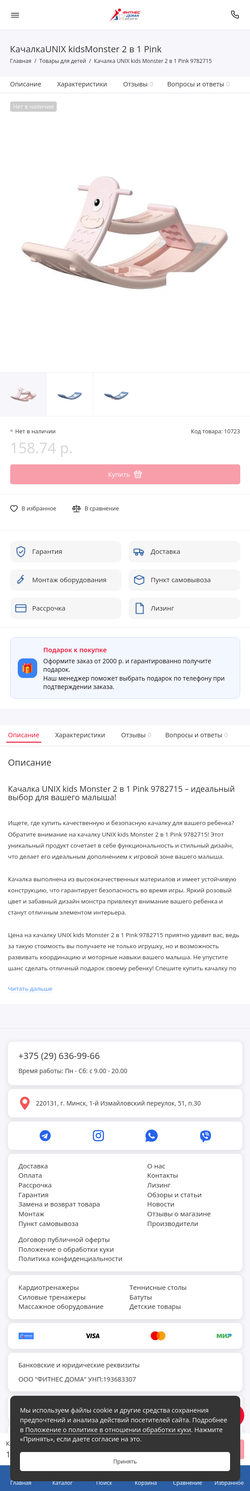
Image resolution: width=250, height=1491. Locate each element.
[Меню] (15, 15)
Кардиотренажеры (49, 1287)
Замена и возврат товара (59, 1203)
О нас (156, 1165)
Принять (125, 1461)
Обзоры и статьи (174, 1194)
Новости (161, 1203)
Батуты (140, 1296)
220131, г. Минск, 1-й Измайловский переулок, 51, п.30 (118, 1103)
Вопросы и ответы (198, 84)
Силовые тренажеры (52, 1296)
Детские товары (155, 1306)
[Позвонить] (235, 15)
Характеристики (82, 84)
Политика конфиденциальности (71, 1258)
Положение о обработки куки (66, 1249)
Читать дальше (30, 989)
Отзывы (138, 84)
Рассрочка (35, 1184)
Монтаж (31, 1213)
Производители (172, 1223)
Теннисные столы (158, 1287)
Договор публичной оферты (64, 1239)
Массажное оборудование (61, 1306)
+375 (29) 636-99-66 (59, 1056)
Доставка (33, 1165)
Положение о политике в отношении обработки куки (108, 1429)
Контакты (162, 1175)
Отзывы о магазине (179, 1213)
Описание (26, 84)
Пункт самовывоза (49, 1223)
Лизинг (159, 1184)
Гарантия (34, 1194)
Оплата (30, 1175)
